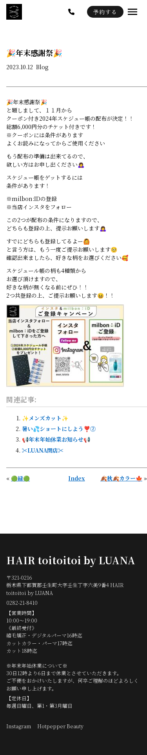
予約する (105, 12)
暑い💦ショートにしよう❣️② (59, 429)
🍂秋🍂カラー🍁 (121, 478)
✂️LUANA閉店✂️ (43, 450)
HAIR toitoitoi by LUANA (70, 560)
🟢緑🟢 (20, 478)
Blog (42, 67)
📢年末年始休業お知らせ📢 (56, 439)
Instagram (18, 726)
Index (76, 478)
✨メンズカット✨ (45, 418)
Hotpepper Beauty (60, 726)
